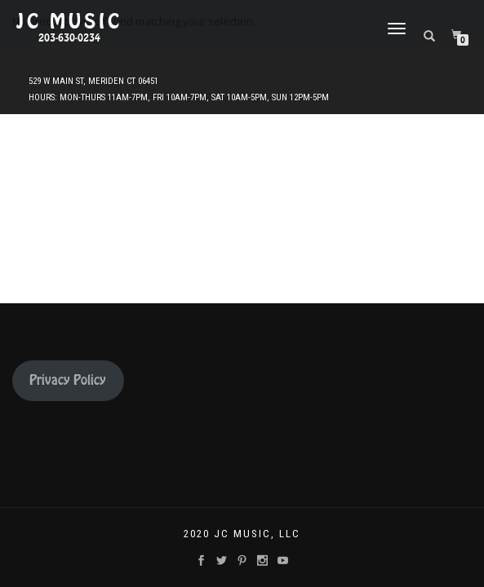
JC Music (69, 22)
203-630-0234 (69, 38)
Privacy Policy (67, 380)
